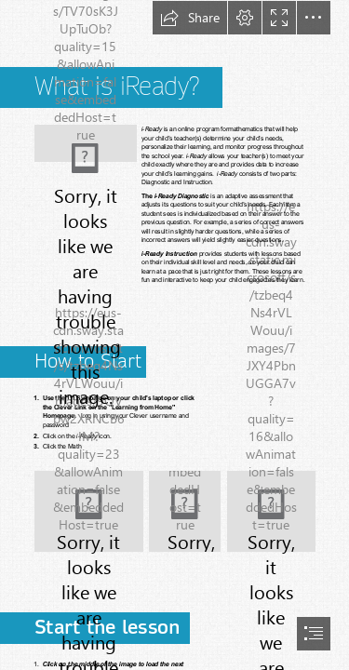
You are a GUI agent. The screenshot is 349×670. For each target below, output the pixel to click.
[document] (174, 335)
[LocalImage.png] (89, 511)
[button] (190, 17)
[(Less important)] (86, 136)
